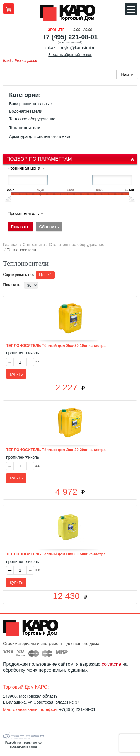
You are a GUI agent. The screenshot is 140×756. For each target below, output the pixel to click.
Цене (45, 274)
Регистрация (26, 61)
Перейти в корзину (8, 8)
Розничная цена (24, 167)
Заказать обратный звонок (69, 55)
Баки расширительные (30, 103)
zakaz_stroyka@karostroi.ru (70, 47)
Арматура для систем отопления (40, 136)
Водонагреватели (25, 111)
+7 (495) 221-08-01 (70, 37)
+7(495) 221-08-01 (77, 709)
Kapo (70, 14)
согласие (111, 664)
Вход (7, 61)
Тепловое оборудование (32, 119)
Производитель (23, 213)
